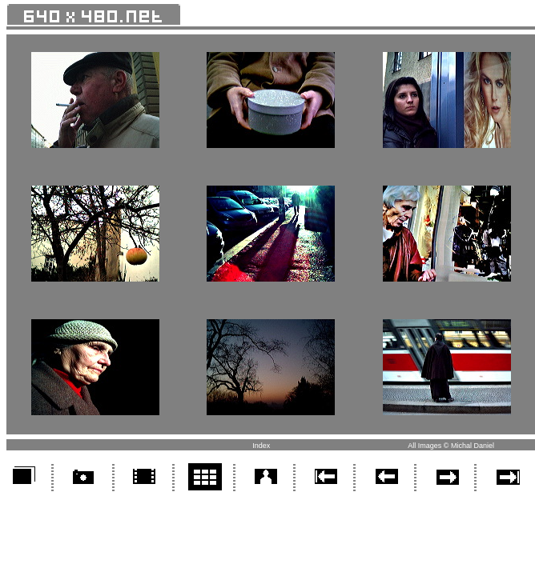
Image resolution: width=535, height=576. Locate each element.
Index (261, 446)
